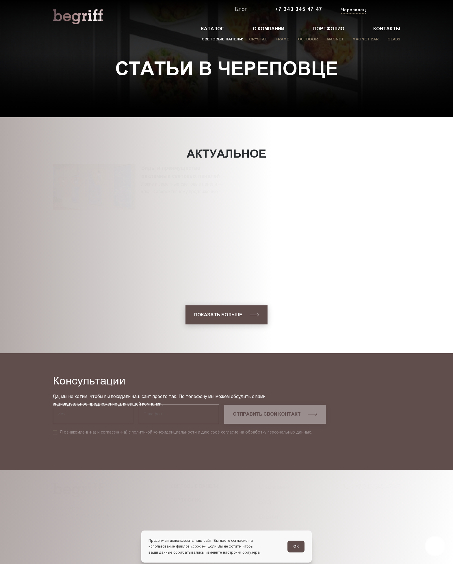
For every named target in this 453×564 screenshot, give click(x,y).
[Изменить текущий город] (353, 10)
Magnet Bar (365, 39)
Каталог (212, 28)
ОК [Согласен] (296, 546)
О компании (268, 28)
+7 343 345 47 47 (298, 9)
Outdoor (308, 39)
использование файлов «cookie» (177, 546)
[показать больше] (226, 314)
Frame (282, 39)
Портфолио (328, 28)
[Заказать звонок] (386, 9)
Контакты (386, 28)
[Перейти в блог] (435, 546)
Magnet (335, 39)
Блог (241, 9)
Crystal (258, 39)
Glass (393, 39)
